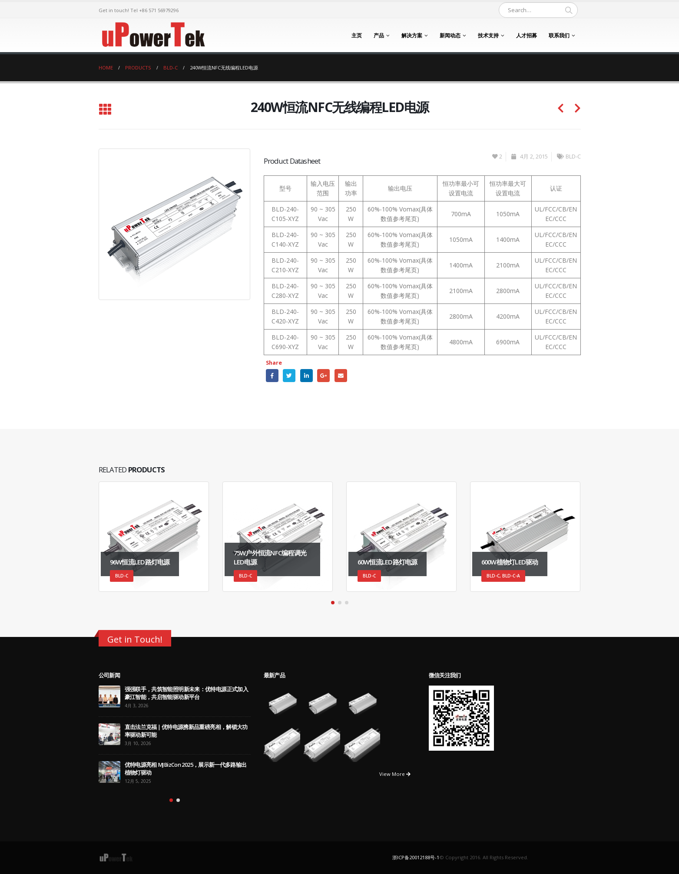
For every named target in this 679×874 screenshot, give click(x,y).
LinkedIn (306, 375)
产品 (379, 35)
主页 (356, 35)
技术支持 (488, 35)
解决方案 (411, 35)
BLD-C (573, 156)
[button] (332, 603)
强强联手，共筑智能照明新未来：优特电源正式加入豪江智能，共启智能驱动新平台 (186, 693)
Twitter (289, 375)
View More (395, 774)
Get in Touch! (134, 639)
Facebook (272, 375)
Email (341, 375)
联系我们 (559, 35)
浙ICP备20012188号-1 (415, 857)
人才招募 (526, 35)
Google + (323, 375)
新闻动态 (450, 35)
